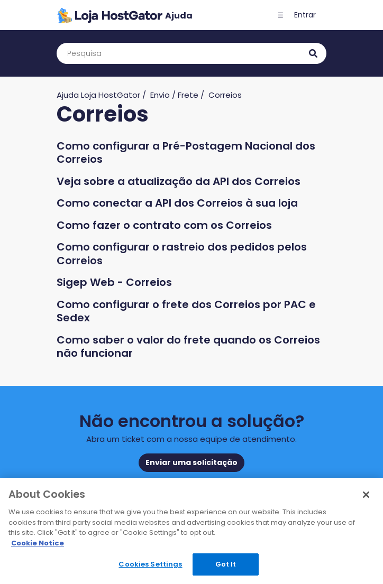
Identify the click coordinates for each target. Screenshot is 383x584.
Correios (225, 94)
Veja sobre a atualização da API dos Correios (178, 181)
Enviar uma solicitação (191, 462)
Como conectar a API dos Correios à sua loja (177, 203)
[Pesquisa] (191, 53)
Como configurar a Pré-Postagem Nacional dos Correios (186, 152)
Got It (225, 564)
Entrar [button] (305, 15)
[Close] (366, 494)
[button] (280, 15)
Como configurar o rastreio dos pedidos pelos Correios (182, 253)
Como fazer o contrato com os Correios (164, 225)
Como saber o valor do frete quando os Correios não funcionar (188, 346)
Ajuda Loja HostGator (98, 94)
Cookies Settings (150, 564)
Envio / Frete (174, 94)
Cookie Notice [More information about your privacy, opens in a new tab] (37, 543)
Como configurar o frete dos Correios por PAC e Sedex (186, 311)
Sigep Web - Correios (114, 282)
